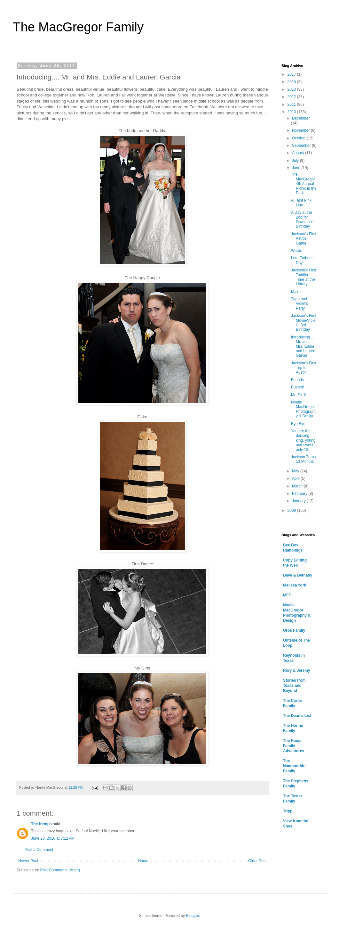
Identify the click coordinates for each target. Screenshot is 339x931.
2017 (292, 74)
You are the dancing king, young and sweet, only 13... (303, 440)
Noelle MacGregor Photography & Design (303, 409)
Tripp (287, 811)
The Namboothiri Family (294, 766)
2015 (292, 81)
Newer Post (28, 861)
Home (143, 861)
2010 (292, 112)
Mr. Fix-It (298, 395)
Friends (297, 380)
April (296, 478)
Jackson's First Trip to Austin (303, 368)
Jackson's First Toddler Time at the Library (303, 277)
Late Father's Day (302, 260)
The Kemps (41, 824)
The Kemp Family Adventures (293, 745)
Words (296, 250)
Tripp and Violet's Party (299, 304)
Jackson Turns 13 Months (303, 459)
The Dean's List (297, 715)
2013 (292, 89)
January (299, 501)
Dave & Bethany (297, 575)
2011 (292, 104)
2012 (292, 97)
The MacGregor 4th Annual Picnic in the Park (304, 183)
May (296, 471)
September (302, 145)
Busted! (297, 387)
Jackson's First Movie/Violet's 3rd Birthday (303, 322)
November (301, 130)
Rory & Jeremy (296, 670)
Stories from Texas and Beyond (294, 685)
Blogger (192, 915)
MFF (287, 595)
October (299, 138)
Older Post (257, 861)
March (298, 486)
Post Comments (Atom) (60, 870)
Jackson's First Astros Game (303, 238)
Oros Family (294, 630)
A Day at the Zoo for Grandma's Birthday (302, 219)
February (300, 493)
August (298, 153)
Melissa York (294, 585)
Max (294, 291)
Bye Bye (298, 423)
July (296, 160)
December (301, 118)
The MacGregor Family (78, 27)
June (296, 168)
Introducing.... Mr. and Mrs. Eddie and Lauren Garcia (303, 346)
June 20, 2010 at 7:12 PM (53, 838)
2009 (292, 510)
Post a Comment (39, 849)
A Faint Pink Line (301, 202)
